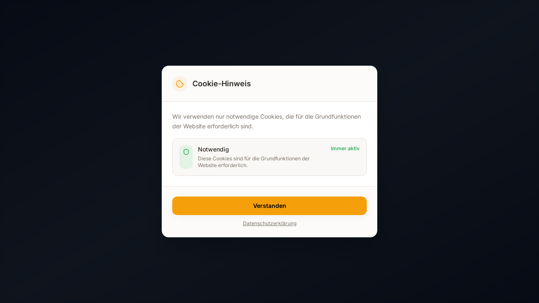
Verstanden (269, 205)
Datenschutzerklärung (269, 223)
